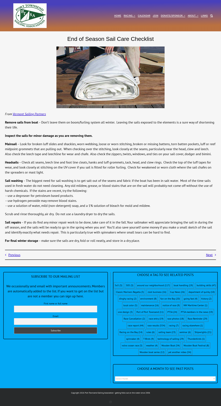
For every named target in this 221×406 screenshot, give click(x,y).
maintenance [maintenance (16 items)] (150, 305)
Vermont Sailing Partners (29, 114)
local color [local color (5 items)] (130, 305)
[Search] (211, 15)
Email (55, 316)
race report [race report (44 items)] (136, 325)
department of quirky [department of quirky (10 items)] (202, 292)
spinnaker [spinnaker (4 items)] (132, 338)
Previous (14, 255)
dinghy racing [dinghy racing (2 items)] (127, 298)
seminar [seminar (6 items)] (185, 332)
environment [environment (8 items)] (148, 298)
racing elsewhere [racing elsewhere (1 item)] (192, 325)
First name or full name (55, 303)
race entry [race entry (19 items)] (156, 318)
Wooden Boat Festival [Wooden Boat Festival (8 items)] (196, 345)
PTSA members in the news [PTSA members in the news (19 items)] (197, 312)
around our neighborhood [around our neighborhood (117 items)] (153, 285)
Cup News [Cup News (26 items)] (177, 292)
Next (209, 255)
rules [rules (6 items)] (150, 332)
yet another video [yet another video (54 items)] (179, 352)
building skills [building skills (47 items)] (206, 285)
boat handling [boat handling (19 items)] (183, 285)
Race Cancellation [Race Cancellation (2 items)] (134, 318)
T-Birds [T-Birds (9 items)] (148, 338)
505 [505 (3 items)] (129, 285)
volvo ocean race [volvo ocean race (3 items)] (132, 345)
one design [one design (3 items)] (125, 312)
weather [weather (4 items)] (152, 345)
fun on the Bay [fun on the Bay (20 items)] (170, 298)
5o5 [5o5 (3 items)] (118, 285)
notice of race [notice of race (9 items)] (171, 305)
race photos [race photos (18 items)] (175, 318)
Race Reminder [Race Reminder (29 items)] (197, 318)
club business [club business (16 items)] (157, 292)
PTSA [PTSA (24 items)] (172, 312)
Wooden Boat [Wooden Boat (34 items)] (170, 345)
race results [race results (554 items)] (156, 325)
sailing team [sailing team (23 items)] (167, 332)
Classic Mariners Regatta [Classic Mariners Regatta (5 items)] (130, 292)
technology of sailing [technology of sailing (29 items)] (171, 338)
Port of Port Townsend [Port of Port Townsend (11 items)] (150, 312)
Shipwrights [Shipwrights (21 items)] (203, 332)
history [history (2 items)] (206, 298)
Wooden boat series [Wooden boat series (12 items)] (152, 352)
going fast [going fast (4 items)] (190, 298)
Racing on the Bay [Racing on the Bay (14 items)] (130, 332)
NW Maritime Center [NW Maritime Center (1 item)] (195, 305)
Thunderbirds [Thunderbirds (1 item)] (196, 338)
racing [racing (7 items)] (174, 325)
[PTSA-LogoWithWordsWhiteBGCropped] (30, 5)
